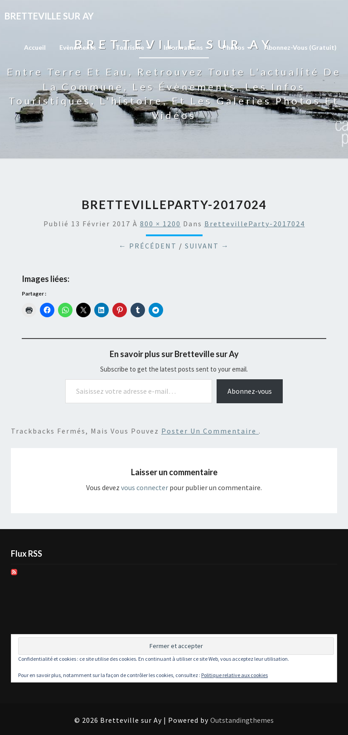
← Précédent (148, 245)
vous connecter (144, 487)
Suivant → (207, 245)
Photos (236, 47)
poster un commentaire (210, 430)
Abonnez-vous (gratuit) (300, 47)
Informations (186, 47)
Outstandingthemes (242, 720)
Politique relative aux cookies (234, 675)
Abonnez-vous (249, 391)
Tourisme (133, 47)
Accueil (35, 47)
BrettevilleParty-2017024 (254, 223)
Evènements (80, 47)
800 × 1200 (160, 223)
